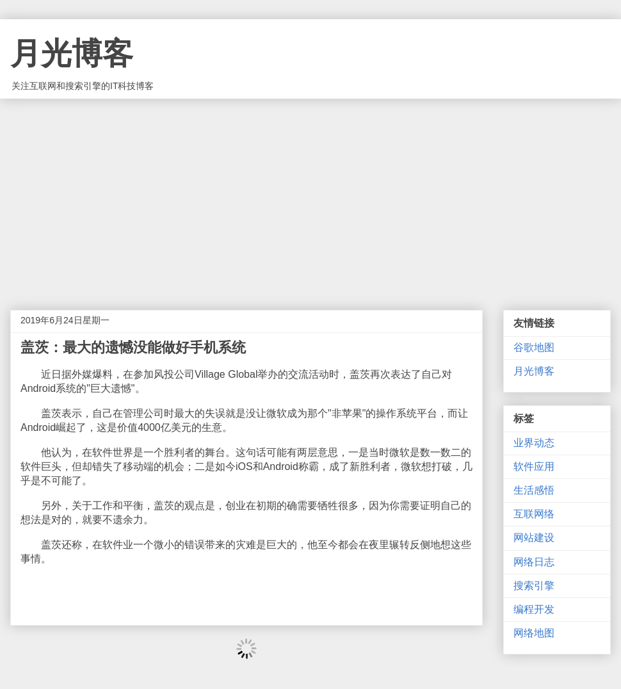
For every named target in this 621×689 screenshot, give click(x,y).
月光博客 (71, 53)
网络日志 (533, 561)
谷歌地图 (533, 347)
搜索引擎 (533, 585)
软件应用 (533, 466)
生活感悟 (533, 490)
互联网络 (533, 513)
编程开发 (533, 609)
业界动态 (533, 442)
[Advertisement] (310, 194)
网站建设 (533, 537)
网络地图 (533, 633)
